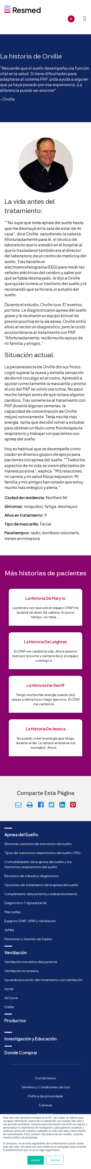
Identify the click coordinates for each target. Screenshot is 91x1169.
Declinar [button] (55, 1160)
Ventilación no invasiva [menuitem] (21, 971)
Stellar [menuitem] (9, 1007)
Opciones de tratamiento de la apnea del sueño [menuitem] (41, 885)
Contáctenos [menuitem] (45, 1078)
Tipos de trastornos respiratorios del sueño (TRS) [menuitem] (42, 853)
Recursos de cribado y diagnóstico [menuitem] (31, 876)
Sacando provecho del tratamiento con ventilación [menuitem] (43, 980)
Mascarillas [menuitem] (12, 912)
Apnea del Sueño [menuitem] (21, 834)
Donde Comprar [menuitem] (20, 1052)
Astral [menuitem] (8, 989)
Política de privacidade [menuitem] (45, 1096)
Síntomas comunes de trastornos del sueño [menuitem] (38, 844)
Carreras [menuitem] (45, 1105)
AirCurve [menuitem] (11, 998)
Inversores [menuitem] (45, 1114)
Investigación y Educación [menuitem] (30, 1038)
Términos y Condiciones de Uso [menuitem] (45, 1087)
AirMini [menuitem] (9, 930)
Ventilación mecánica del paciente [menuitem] (30, 962)
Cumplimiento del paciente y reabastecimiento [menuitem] (40, 894)
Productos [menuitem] (15, 1020)
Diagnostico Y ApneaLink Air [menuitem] (25, 903)
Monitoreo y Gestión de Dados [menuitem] (28, 939)
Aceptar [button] (35, 1160)
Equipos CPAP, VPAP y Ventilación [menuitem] (30, 921)
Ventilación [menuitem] (15, 952)
